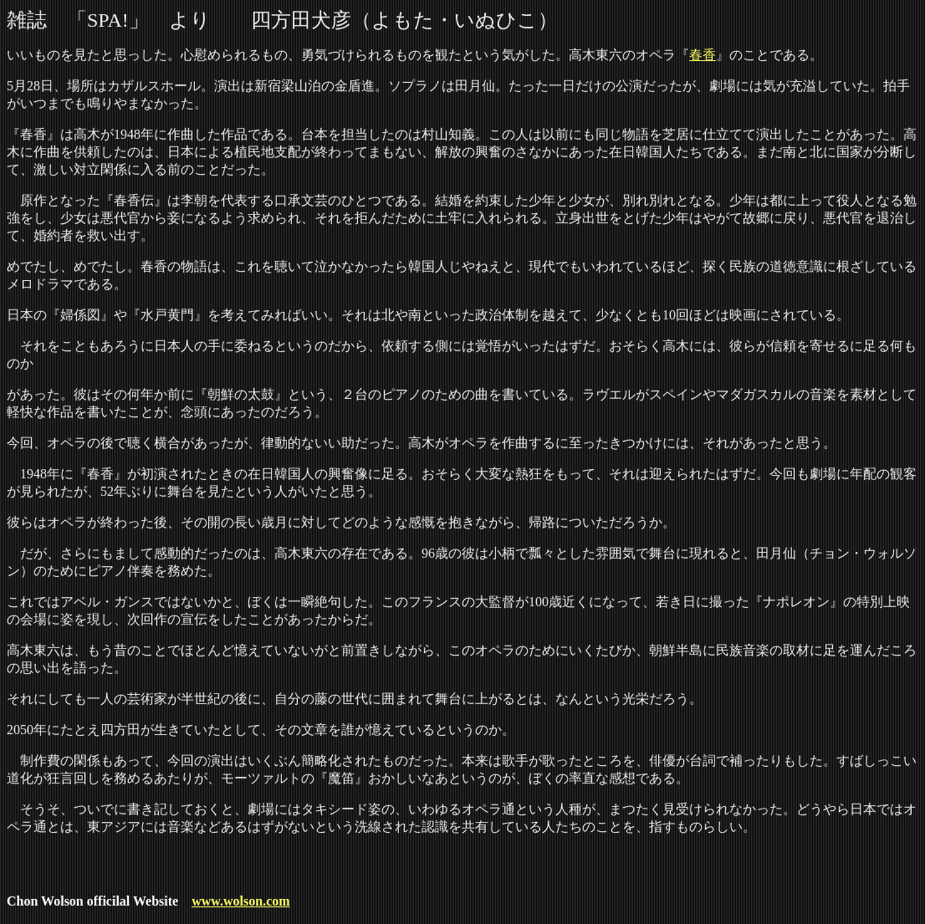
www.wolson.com (240, 901)
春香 (702, 55)
